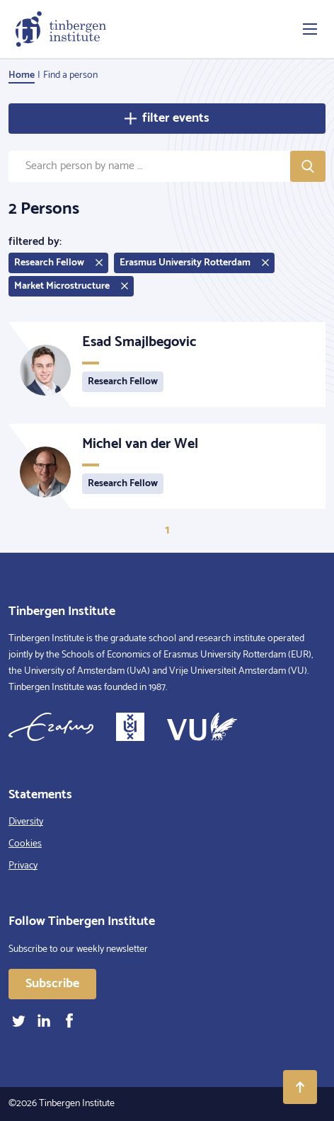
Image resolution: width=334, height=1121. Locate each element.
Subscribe (52, 983)
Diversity (25, 822)
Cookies (25, 844)
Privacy (23, 866)
